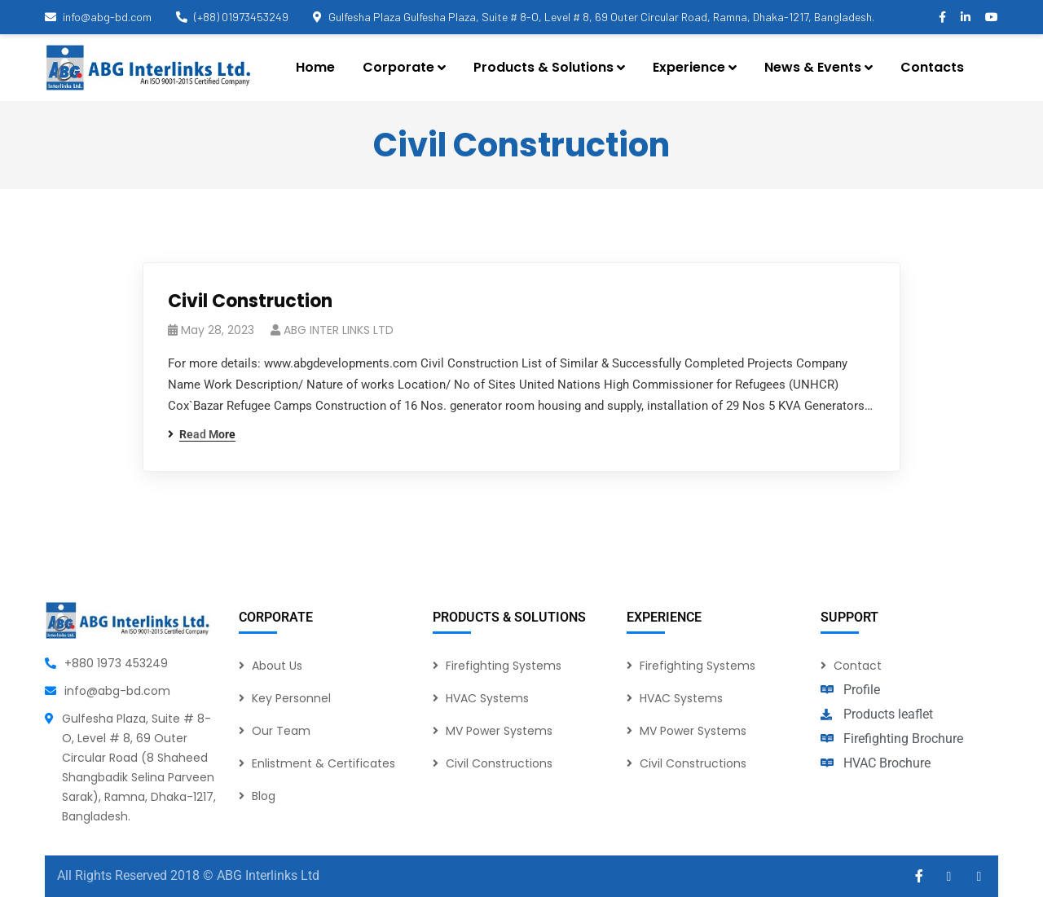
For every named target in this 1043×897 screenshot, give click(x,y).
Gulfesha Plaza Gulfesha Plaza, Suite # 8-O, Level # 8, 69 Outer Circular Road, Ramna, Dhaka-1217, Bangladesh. (593, 17)
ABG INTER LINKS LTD (339, 330)
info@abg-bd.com (98, 17)
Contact (858, 665)
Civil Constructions (499, 763)
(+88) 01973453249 (232, 17)
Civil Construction (250, 301)
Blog (263, 796)
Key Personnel (291, 698)
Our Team (281, 731)
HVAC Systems (487, 698)
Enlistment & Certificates (323, 763)
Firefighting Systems (503, 665)
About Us (277, 665)
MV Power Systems (499, 731)
